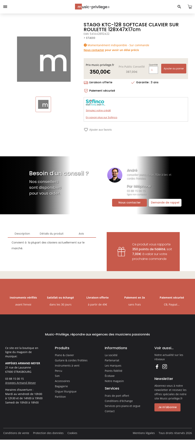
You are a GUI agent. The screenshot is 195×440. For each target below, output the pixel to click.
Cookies (72, 433)
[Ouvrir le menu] (5, 7)
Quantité (153, 65)
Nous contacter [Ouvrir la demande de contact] (129, 202)
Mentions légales (144, 433)
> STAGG (89, 38)
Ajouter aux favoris (98, 129)
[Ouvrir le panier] (190, 7)
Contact (110, 411)
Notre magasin (114, 381)
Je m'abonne (167, 407)
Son (57, 376)
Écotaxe (110, 376)
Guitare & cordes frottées (71, 360)
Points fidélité (113, 371)
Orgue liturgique (66, 391)
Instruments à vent (67, 365)
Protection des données (48, 433)
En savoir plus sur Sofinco (101, 117)
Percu (58, 371)
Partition (60, 396)
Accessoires (62, 381)
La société (111, 355)
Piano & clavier (64, 355)
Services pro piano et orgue (122, 406)
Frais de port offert (117, 395)
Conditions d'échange (119, 401)
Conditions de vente (16, 433)
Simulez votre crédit (98, 110)
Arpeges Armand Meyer (20, 383)
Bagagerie (61, 386)
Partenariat (112, 360)
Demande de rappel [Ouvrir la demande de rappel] (165, 202)
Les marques (113, 365)
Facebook (156, 366)
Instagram (164, 366)
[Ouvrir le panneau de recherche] (179, 7)
